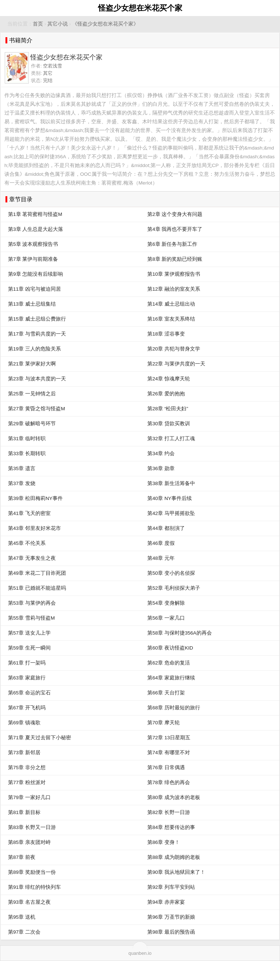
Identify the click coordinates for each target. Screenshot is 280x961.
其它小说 (57, 24)
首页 (38, 24)
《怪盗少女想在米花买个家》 (105, 24)
